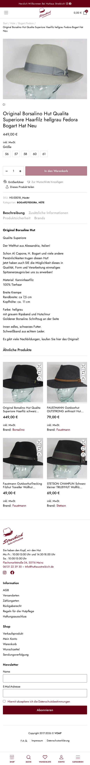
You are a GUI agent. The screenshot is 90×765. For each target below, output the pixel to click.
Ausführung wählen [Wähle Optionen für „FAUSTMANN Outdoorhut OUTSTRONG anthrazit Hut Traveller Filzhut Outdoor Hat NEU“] (83, 395)
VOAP (58, 749)
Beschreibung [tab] (14, 229)
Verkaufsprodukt (13, 650)
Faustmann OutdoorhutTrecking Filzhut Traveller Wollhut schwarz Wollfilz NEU (22, 501)
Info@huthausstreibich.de (39, 583)
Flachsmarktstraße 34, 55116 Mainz (23, 578)
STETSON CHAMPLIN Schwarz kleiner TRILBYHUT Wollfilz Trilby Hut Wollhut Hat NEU (66, 501)
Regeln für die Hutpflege (18, 627)
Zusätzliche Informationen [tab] (48, 229)
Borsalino (18, 446)
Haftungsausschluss (14, 632)
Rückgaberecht (12, 622)
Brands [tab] (39, 234)
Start (5, 23)
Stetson (61, 521)
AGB (6, 606)
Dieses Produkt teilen (19, 203)
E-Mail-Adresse (11, 703)
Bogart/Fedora (26, 23)
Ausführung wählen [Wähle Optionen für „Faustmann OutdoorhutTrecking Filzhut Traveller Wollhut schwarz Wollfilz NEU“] (39, 471)
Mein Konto (10, 655)
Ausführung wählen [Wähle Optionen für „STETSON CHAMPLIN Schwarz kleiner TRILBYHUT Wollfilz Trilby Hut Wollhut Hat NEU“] (83, 471)
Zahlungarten (11, 617)
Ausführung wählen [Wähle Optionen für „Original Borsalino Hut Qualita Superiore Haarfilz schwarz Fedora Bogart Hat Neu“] (39, 395)
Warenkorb (10, 660)
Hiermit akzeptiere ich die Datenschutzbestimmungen (39, 718)
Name (6, 688)
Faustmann (63, 446)
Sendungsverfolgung (16, 671)
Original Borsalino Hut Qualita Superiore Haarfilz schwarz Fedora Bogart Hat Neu (21, 425)
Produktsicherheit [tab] (16, 234)
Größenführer (13, 198)
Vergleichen (39, 388)
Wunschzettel (11, 665)
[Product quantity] (13, 187)
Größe (7, 163)
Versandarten (11, 611)
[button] (45, 198)
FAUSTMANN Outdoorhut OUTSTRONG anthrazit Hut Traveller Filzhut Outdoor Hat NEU (65, 425)
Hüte (12, 23)
